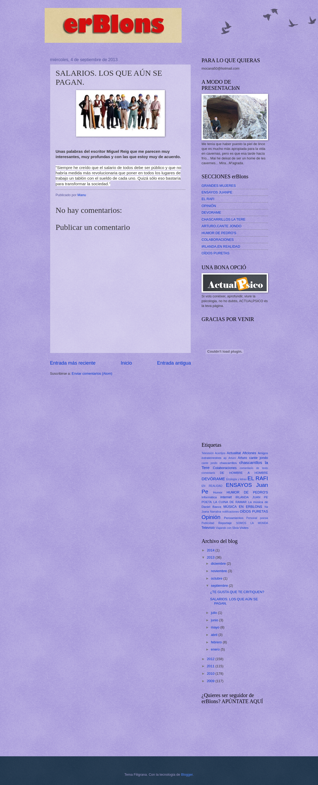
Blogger (187, 774)
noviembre (219, 571)
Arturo (232, 458)
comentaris (208, 472)
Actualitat (234, 453)
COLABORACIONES (218, 240)
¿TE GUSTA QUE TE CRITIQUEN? (237, 592)
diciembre (219, 563)
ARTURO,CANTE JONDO (221, 226)
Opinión (211, 517)
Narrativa (215, 511)
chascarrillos (228, 463)
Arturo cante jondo (253, 458)
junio (215, 620)
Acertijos (220, 453)
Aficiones (249, 453)
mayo (215, 627)
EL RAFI (208, 199)
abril (214, 635)
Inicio (126, 363)
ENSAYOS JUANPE (217, 192)
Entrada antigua (174, 363)
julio (214, 613)
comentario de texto (254, 468)
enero (216, 649)
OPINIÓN (209, 206)
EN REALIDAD (212, 485)
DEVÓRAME (213, 478)
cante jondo (209, 463)
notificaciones (230, 511)
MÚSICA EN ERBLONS (242, 507)
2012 (211, 659)
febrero (217, 642)
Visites (244, 527)
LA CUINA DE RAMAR (229, 502)
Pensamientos (233, 518)
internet (226, 497)
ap (224, 458)
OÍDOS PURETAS (215, 253)
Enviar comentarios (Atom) (92, 373)
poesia (264, 518)
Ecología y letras (236, 479)
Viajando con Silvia (227, 527)
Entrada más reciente (72, 363)
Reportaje (225, 523)
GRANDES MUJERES (219, 186)
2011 (211, 666)
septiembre (220, 586)
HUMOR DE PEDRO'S (219, 233)
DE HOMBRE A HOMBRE (244, 472)
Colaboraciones (224, 468)
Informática (209, 497)
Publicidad (208, 523)
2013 (211, 557)
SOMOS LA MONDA (252, 523)
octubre (217, 578)
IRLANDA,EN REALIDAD (221, 246)
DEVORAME (211, 212)
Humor (218, 492)
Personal (251, 518)
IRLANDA (242, 497)
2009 (211, 681)
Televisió (208, 528)
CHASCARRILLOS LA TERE (223, 219)
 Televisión (208, 453)
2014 (211, 550)
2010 (211, 674)
